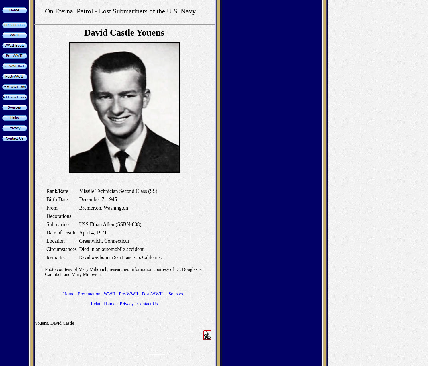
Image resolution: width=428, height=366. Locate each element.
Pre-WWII (128, 293)
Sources (175, 293)
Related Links (103, 303)
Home (68, 293)
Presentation (89, 293)
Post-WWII (153, 293)
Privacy (127, 303)
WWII (109, 293)
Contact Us (147, 303)
